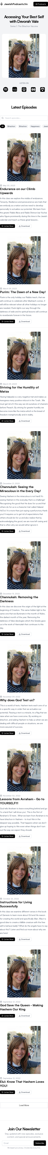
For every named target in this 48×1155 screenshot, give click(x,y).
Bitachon (23, 126)
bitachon (11, 126)
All (2, 126)
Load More (24, 1105)
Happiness (35, 126)
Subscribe (39, 1143)
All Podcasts (40, 4)
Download (24, 226)
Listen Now (7, 226)
